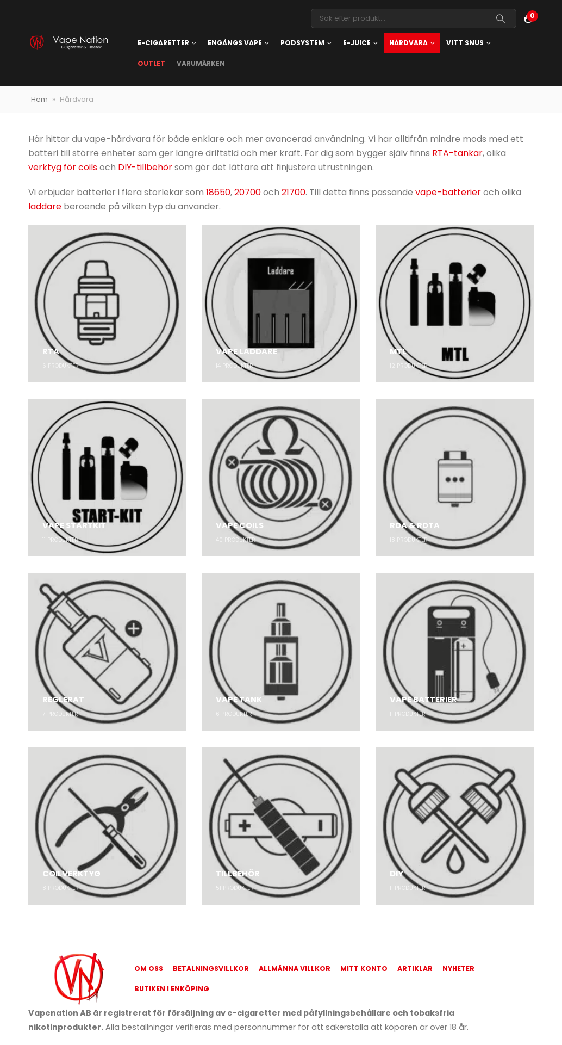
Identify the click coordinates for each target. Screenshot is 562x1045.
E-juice (357, 42)
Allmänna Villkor (294, 968)
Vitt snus (465, 42)
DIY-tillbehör (145, 167)
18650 (218, 192)
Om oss (148, 968)
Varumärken (201, 63)
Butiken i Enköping (171, 988)
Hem (39, 99)
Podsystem (302, 42)
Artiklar (415, 968)
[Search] (500, 18)
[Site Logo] (68, 43)
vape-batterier (448, 192)
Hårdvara (408, 42)
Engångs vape (235, 42)
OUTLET (151, 63)
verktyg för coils (62, 167)
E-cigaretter (163, 42)
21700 (293, 192)
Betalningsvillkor (211, 968)
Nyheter (458, 968)
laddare (44, 206)
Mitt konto (364, 968)
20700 (247, 192)
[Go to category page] (107, 303)
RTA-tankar (457, 153)
